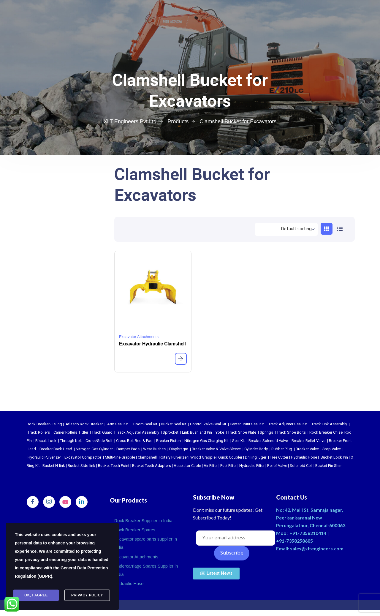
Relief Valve (277, 465)
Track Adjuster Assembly (137, 432)
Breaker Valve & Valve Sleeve (216, 449)
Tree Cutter (279, 457)
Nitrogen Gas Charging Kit (206, 440)
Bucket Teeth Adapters (151, 465)
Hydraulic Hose (304, 457)
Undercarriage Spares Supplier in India (147, 566)
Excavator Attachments (139, 336)
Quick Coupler (230, 457)
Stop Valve (331, 449)
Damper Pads (128, 449)
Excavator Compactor (82, 457)
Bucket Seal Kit (173, 424)
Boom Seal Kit (145, 424)
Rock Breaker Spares (135, 528)
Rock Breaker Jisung (44, 424)
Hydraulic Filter (252, 465)
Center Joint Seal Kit (247, 424)
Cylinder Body (256, 449)
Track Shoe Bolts (291, 432)
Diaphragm (178, 449)
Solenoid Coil (301, 465)
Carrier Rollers (65, 432)
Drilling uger (255, 457)
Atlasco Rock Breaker (84, 424)
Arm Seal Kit (117, 424)
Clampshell (147, 457)
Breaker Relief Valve (308, 440)
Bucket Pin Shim (329, 465)
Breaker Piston (168, 440)
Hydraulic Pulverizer (44, 457)
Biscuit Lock (45, 440)
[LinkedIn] (82, 502)
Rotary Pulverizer (173, 457)
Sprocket (170, 432)
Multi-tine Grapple (120, 457)
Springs (266, 432)
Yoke (220, 432)
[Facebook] (33, 502)
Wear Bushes (154, 449)
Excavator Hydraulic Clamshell (152, 343)
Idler (84, 432)
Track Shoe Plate (242, 432)
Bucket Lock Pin (334, 457)
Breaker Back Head (55, 449)
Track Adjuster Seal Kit (287, 424)
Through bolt (71, 440)
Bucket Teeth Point (113, 465)
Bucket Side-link (81, 465)
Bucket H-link (53, 465)
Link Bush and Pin (197, 432)
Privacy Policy (87, 595)
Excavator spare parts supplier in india (146, 541)
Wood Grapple (203, 457)
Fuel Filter (228, 465)
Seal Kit (238, 440)
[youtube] (65, 502)
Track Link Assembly (329, 424)
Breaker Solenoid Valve (268, 440)
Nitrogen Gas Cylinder (94, 449)
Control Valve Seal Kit (208, 424)
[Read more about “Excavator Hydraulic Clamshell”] (181, 359)
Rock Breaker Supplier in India (144, 520)
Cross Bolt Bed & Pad (134, 440)
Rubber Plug (281, 449)
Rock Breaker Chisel (326, 432)
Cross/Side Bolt (99, 440)
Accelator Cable (187, 465)
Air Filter (211, 465)
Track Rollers (39, 432)
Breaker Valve (307, 449)
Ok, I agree (36, 595)
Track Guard (102, 432)
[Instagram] (49, 502)
